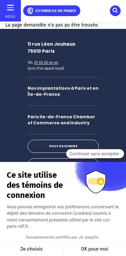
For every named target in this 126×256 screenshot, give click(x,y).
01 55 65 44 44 (46, 62)
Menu (10, 16)
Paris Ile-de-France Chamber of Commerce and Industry (61, 120)
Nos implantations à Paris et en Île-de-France (63, 91)
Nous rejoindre (63, 146)
